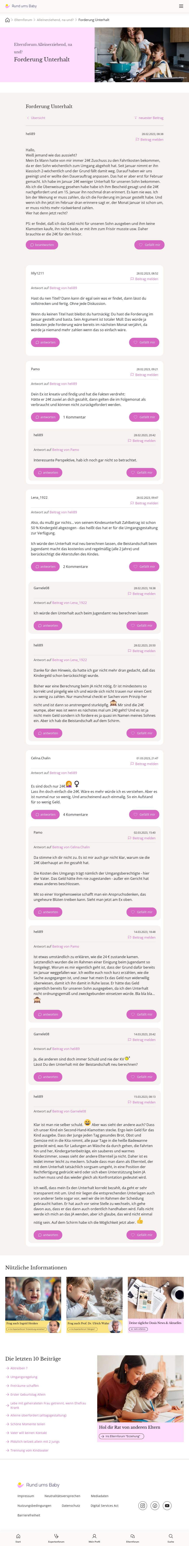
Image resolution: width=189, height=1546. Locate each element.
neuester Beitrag (151, 118)
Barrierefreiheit (28, 1515)
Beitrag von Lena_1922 (69, 602)
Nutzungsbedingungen (34, 1505)
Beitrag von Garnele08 (69, 1111)
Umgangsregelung (23, 1377)
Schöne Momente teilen (27, 1424)
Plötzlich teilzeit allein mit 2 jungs (35, 1441)
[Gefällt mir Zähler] (149, 244)
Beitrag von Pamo (65, 449)
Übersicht (38, 118)
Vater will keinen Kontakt (28, 1433)
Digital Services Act (104, 1505)
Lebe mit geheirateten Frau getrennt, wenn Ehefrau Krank (48, 1405)
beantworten (44, 245)
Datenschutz (71, 1505)
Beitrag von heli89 (63, 288)
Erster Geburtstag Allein (28, 1394)
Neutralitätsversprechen (62, 1496)
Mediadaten (100, 1496)
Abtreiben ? (18, 1368)
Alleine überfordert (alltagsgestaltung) (38, 1415)
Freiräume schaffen (24, 1386)
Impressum (25, 1496)
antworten (47, 342)
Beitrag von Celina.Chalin (71, 847)
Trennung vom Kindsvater (29, 1450)
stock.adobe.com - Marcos (173, 77)
